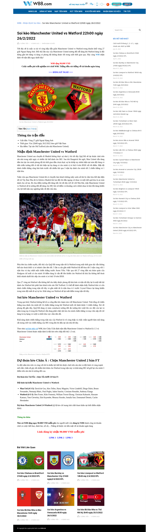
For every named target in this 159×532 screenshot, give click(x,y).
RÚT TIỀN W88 (76, 11)
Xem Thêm (31, 129)
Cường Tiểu (24, 43)
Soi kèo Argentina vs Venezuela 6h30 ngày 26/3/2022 (57, 512)
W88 (19, 23)
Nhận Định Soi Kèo (32, 23)
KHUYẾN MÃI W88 (92, 11)
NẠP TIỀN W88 (61, 11)
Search (140, 30)
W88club (43, 528)
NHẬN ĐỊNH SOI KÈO (112, 11)
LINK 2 (61, 437)
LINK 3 (69, 437)
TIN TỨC (127, 11)
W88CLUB (32, 11)
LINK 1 (52, 437)
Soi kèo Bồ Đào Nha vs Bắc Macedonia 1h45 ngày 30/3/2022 (29, 513)
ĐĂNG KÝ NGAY (61, 72)
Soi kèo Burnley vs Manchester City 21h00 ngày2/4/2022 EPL (57, 476)
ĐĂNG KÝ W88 (46, 11)
